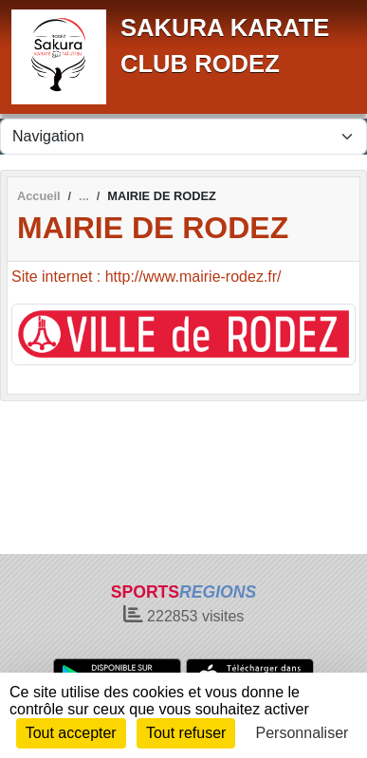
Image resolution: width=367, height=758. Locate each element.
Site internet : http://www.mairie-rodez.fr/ (146, 276)
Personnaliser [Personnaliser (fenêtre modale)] (302, 733)
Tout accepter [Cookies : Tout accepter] (71, 733)
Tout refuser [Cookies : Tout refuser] (186, 733)
